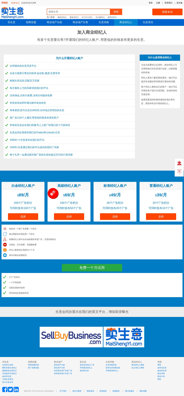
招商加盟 (31, 22)
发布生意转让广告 (87, 365)
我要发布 (167, 11)
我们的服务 (129, 391)
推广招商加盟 (33, 368)
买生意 (11, 22)
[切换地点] (15, 3)
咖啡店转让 (62, 17)
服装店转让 (74, 17)
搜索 (116, 11)
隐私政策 (90, 391)
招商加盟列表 (33, 365)
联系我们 (169, 3)
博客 (159, 365)
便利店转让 (112, 17)
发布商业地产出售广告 (63, 373)
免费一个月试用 (92, 268)
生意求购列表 (111, 365)
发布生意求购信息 (113, 368)
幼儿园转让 (100, 17)
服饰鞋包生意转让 (9, 371)
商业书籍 (161, 373)
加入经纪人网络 (138, 368)
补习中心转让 (87, 17)
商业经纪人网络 (138, 365)
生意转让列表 (7, 365)
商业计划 (161, 376)
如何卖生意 (84, 371)
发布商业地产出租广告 (63, 371)
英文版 (179, 3)
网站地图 (143, 391)
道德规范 (116, 391)
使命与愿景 (76, 391)
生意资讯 (148, 22)
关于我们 (63, 391)
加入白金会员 (7, 382)
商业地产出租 (54, 22)
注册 (158, 3)
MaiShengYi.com (15, 13)
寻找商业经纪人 (86, 368)
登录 (151, 3)
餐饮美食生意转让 (9, 368)
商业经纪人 (125, 22)
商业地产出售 (80, 22)
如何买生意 (6, 376)
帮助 (159, 379)
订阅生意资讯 (7, 379)
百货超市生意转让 (9, 373)
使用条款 (103, 391)
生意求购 (104, 22)
